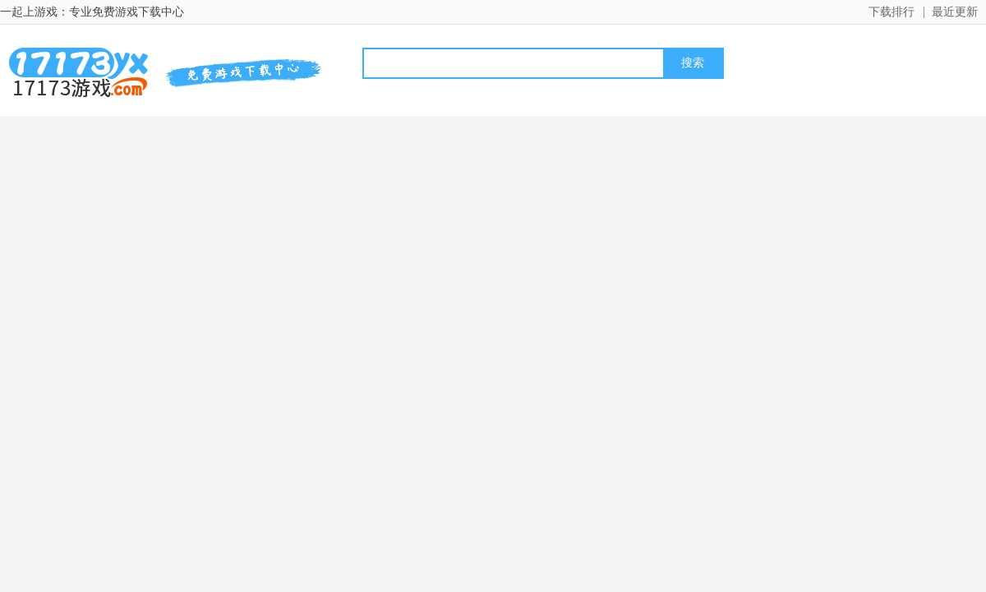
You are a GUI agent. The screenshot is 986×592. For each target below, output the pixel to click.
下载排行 (892, 12)
